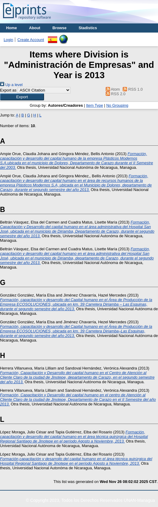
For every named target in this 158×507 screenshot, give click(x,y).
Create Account (30, 39)
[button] (22, 96)
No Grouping (117, 105)
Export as (8, 90)
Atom (112, 89)
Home (11, 28)
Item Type (94, 105)
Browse (60, 28)
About (34, 28)
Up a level (11, 84)
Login (8, 39)
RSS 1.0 (132, 89)
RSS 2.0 (114, 94)
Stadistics (88, 28)
